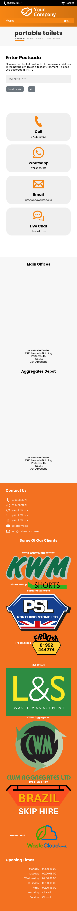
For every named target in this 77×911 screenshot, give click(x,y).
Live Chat (38, 226)
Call (38, 131)
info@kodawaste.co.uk (38, 200)
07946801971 (14, 3)
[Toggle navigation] (66, 20)
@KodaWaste (20, 510)
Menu (10, 21)
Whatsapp (38, 163)
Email (38, 194)
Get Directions (38, 362)
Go (31, 89)
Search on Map (15, 89)
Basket (70, 3)
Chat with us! (38, 231)
